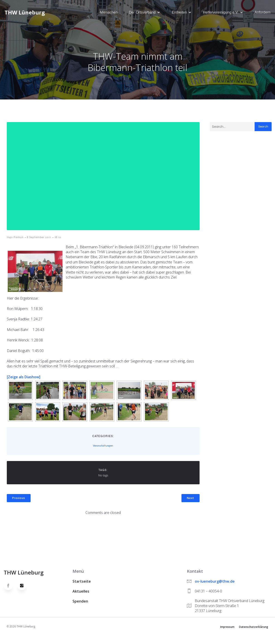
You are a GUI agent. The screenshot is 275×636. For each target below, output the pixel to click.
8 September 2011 (39, 237)
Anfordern (262, 12)
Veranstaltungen (103, 445)
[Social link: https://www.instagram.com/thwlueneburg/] (24, 585)
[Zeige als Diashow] (23, 377)
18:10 (58, 237)
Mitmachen (109, 12)
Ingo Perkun (15, 237)
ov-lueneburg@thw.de (215, 581)
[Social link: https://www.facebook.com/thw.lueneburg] (10, 585)
